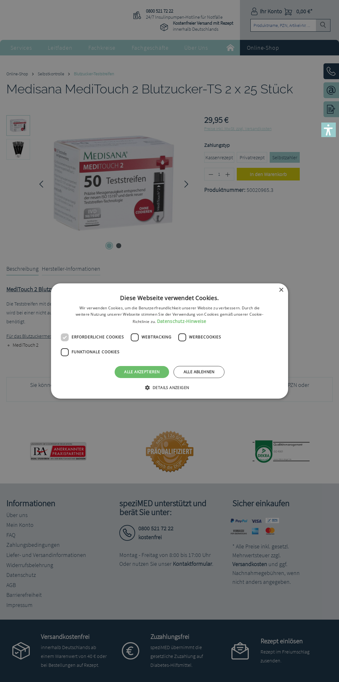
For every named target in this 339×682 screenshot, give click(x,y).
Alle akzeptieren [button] (142, 372)
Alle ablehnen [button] (199, 372)
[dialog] (169, 341)
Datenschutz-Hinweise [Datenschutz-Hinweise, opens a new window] (181, 321)
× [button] (281, 290)
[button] (328, 130)
